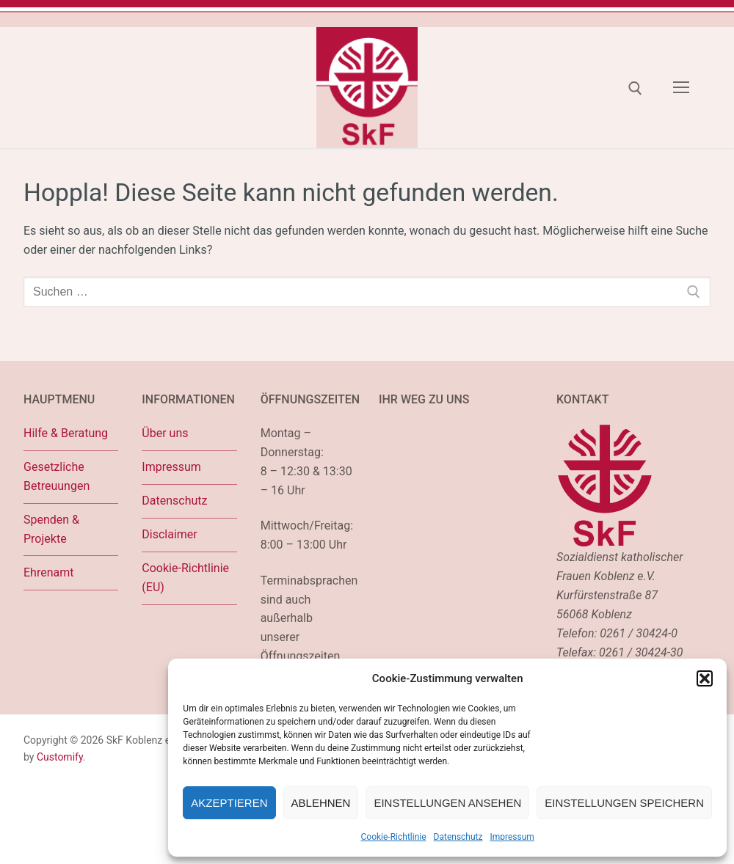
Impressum (512, 837)
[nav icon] (681, 87)
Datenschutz (458, 837)
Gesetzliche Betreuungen (56, 476)
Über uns (165, 433)
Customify (60, 757)
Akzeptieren (229, 803)
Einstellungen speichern (624, 803)
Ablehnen (321, 803)
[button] (704, 678)
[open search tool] (635, 88)
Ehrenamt (48, 572)
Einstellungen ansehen (447, 803)
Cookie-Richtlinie (393, 837)
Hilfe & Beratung (65, 433)
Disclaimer (169, 534)
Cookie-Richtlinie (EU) (185, 577)
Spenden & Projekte (51, 529)
